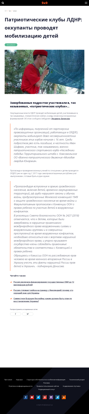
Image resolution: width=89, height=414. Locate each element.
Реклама (46, 383)
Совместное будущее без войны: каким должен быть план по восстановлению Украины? (43, 300)
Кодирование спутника (71, 386)
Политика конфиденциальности (20, 386)
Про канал (8, 380)
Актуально (11, 45)
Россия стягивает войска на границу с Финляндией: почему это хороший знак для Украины (43, 291)
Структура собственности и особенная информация (46, 380)
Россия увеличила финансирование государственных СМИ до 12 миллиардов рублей (44, 283)
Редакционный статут (46, 389)
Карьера (19, 380)
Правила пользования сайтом (48, 386)
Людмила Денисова (60, 118)
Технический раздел (77, 380)
